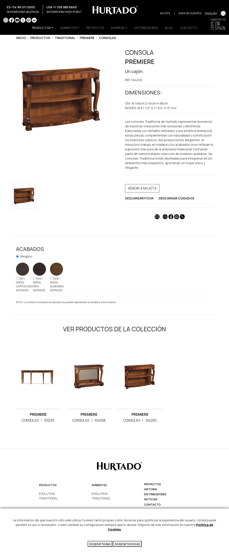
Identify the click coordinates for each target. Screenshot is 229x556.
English (211, 13)
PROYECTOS (95, 28)
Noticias (150, 499)
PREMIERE (87, 38)
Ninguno (26, 256)
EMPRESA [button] (118, 28)
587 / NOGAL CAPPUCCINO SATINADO (24, 284)
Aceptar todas (100, 544)
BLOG (169, 28)
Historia (150, 489)
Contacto (152, 504)
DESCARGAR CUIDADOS (176, 198)
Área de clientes (190, 13)
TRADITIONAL (65, 38)
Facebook (11, 20)
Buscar (223, 13)
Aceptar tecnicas (127, 544)
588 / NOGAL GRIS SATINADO (39, 284)
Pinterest (28, 20)
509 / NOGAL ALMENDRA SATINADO (57, 284)
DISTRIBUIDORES (146, 28)
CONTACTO (188, 28)
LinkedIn (34, 20)
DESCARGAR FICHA (139, 198)
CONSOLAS (107, 38)
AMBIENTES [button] (68, 28)
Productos (40, 38)
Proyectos (152, 484)
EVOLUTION (47, 494)
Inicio (21, 38)
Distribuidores (155, 494)
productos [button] (41, 28)
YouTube (17, 20)
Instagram (5, 20)
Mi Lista (165, 13)
